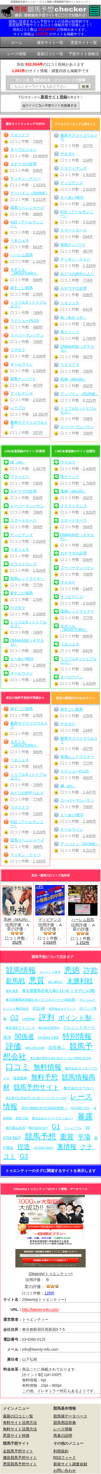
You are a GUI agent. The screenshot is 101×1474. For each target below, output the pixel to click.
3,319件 (39, 232)
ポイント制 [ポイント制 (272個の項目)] (75, 1017)
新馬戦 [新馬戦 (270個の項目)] (15, 980)
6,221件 (39, 199)
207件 (38, 432)
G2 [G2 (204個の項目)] (14, 1017)
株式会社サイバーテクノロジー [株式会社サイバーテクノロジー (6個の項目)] (53, 1118)
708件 (38, 341)
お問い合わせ (64, 1470)
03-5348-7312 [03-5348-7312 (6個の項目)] (80, 1108)
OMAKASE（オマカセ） (77, 348)
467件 (38, 385)
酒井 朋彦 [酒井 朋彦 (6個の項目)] (12, 990)
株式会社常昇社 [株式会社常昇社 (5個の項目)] (49, 1027)
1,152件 (39, 261)
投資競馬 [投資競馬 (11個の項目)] (20, 1078)
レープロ (17, 408)
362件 (88, 357)
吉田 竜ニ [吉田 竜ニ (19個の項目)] (56, 1047)
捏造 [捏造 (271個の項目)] (23, 1146)
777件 (38, 585)
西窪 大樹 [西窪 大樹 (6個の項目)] (22, 1118)
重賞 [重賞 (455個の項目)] (67, 1137)
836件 (38, 170)
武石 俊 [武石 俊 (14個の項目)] (39, 1008)
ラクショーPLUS (24, 320)
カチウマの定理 (23, 164)
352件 (88, 386)
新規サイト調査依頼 (70, 1464)
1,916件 (89, 175)
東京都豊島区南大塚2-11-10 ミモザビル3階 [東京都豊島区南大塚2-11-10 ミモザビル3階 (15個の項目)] (58, 990)
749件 (38, 312)
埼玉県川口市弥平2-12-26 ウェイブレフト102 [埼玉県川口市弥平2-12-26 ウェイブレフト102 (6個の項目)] (36, 1098)
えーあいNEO (71, 197)
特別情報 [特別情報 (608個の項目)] (77, 1036)
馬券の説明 (62, 1435)
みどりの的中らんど (77, 274)
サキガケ (67, 154)
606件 (38, 280)
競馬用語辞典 (64, 1422)
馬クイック (69, 332)
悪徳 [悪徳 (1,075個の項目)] (72, 970)
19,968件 (40, 156)
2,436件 (39, 356)
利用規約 (60, 1451)
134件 (88, 160)
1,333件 (39, 185)
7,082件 (89, 324)
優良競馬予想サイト (20, 1457)
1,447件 (39, 468)
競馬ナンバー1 (22, 379)
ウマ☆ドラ (19, 135)
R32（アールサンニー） (27, 224)
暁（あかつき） (73, 317)
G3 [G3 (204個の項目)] (24, 1156)
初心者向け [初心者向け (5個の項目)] (55, 982)
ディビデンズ (21, 393)
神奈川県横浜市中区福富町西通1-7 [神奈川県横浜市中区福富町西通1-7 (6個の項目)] (44, 1108)
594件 (88, 236)
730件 (38, 141)
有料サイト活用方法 (20, 1422)
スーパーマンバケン (27, 335)
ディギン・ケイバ (25, 178)
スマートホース (73, 230)
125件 (49, 1293)
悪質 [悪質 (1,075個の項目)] (36, 980)
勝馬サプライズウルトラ (29, 424)
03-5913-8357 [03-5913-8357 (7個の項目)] (44, 1147)
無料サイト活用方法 (20, 1429)
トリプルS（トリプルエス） (28, 304)
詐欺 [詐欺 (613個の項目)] (90, 970)
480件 (38, 327)
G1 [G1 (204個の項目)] (56, 1126)
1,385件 (89, 204)
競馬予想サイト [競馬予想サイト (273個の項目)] (36, 1087)
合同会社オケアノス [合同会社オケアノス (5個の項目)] (62, 1008)
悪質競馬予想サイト (20, 1464)
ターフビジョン (23, 149)
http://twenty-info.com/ (40, 1309)
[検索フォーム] (44, 86)
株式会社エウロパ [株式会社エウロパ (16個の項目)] (78, 1088)
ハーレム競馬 (21, 255)
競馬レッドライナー (27, 578)
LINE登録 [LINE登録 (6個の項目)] (28, 1018)
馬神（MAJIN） (73, 379)
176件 (38, 294)
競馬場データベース (70, 1416)
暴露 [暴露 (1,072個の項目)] (85, 1116)
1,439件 (39, 370)
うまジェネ (19, 240)
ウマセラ (17, 350)
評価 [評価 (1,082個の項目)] (13, 1046)
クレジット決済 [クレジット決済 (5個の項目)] (50, 971)
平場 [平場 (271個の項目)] (84, 1136)
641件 (38, 247)
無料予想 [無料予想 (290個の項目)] (44, 1077)
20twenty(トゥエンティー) (50, 1274)
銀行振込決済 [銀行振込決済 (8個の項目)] (15, 1128)
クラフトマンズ (73, 168)
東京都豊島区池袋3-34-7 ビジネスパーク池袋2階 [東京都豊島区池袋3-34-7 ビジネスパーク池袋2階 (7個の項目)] (40, 999)
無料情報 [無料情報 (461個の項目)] (47, 1067)
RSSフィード (64, 1457)
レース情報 (62, 1429)
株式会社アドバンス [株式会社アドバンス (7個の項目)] (20, 1027)
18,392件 (40, 414)
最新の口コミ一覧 (18, 1416)
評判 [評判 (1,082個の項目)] (46, 1017)
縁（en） (18, 462)
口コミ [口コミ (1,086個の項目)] (18, 1066)
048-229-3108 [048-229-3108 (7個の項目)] (35, 1048)
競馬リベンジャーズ (27, 207)
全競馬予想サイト (18, 1451)
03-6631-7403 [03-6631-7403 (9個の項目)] (48, 1038)
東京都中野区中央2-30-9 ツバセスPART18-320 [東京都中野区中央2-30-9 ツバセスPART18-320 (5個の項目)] (60, 1058)
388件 (38, 214)
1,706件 (89, 338)
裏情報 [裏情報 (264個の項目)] (66, 1146)
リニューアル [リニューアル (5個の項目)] (73, 1127)
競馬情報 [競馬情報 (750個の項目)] (21, 970)
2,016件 (39, 400)
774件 (88, 280)
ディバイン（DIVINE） (29, 193)
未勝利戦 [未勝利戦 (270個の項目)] (80, 980)
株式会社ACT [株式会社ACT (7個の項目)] (38, 1127)
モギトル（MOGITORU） (24, 271)
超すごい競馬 (21, 288)
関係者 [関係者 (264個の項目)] (24, 1036)
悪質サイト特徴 (16, 1435)
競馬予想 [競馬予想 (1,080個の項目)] (40, 1136)
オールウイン (21, 364)
